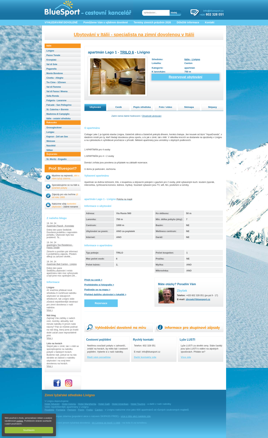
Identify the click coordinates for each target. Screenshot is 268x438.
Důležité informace (188, 22)
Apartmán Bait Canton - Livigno (62, 264)
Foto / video (165, 107)
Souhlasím (29, 430)
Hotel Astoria (69, 404)
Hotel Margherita (87, 404)
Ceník (118, 107)
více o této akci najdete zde (136, 416)
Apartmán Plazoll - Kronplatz (60, 226)
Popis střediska (142, 107)
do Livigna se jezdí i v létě (106, 422)
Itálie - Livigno (192, 59)
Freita (89, 409)
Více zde (186, 357)
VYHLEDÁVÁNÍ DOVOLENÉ (61, 22)
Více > (50, 310)
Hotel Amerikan (120, 404)
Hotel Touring (138, 404)
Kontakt (209, 22)
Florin (81, 409)
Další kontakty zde (145, 357)
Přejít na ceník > (93, 279)
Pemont (71, 409)
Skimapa (189, 107)
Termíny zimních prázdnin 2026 (152, 22)
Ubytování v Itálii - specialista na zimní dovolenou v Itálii (134, 34)
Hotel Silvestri (52, 404)
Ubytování (95, 107)
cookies (19, 421)
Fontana (60, 409)
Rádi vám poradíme (99, 357)
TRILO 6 (127, 52)
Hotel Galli (104, 404)
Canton (99, 409)
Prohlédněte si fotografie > (99, 284)
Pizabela (49, 409)
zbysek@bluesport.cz (198, 299)
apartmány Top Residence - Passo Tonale (60, 246)
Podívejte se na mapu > (97, 289)
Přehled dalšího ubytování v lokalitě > (105, 294)
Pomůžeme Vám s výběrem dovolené (105, 22)
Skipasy (212, 107)
